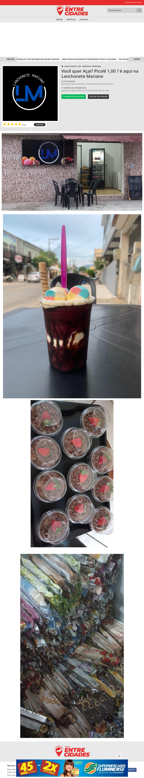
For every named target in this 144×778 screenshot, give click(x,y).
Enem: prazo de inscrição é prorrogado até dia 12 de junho (90, 59)
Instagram (98, 96)
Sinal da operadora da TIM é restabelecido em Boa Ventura (33, 59)
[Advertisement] (72, 40)
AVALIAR (39, 124)
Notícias (72, 19)
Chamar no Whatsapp (73, 96)
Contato (83, 19)
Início (60, 19)
